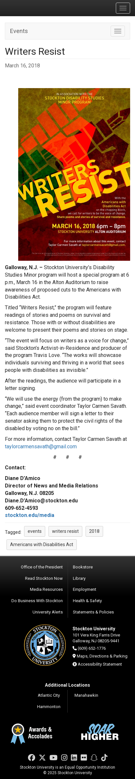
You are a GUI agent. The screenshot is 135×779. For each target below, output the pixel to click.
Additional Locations (67, 685)
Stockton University (35, 8)
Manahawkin (86, 695)
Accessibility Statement (100, 664)
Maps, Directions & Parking (102, 656)
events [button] (35, 531)
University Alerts (48, 612)
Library (79, 578)
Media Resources (46, 589)
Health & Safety (87, 600)
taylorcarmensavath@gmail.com (41, 446)
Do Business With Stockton (37, 600)
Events (19, 31)
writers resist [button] (65, 531)
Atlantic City (49, 695)
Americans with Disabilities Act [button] (41, 544)
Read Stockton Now (44, 578)
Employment (84, 589)
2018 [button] (94, 531)
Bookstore (83, 567)
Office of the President (42, 567)
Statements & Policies (93, 612)
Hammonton (49, 706)
